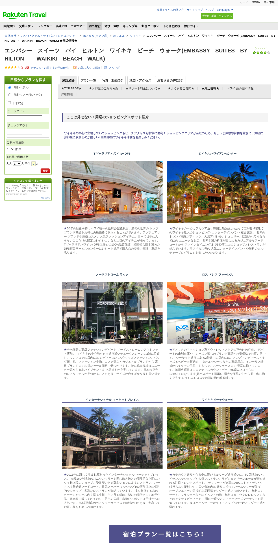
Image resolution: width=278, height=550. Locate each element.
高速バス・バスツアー (70, 26)
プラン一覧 (88, 80)
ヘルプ (210, 9)
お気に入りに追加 (89, 67)
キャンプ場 (130, 26)
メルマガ (114, 67)
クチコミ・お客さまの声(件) (50, 67)
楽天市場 (269, 2)
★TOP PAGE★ (71, 88)
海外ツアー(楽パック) (28, 94)
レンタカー (44, 26)
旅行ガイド (191, 26)
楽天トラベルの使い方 (170, 9)
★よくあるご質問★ (181, 88)
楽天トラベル (24, 15)
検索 (45, 171)
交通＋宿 (24, 26)
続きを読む (45, 198)
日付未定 (17, 103)
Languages (223, 9)
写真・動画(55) (113, 80)
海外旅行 (95, 26)
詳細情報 (67, 94)
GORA (256, 2)
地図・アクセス (140, 80)
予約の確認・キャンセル (217, 15)
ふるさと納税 (171, 26)
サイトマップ (195, 9)
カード (244, 2)
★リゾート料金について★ (143, 88)
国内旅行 (9, 26)
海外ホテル (21, 87)
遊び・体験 (111, 26)
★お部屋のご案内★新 (103, 88)
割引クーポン (150, 26)
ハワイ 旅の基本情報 (240, 88)
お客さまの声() (170, 80)
